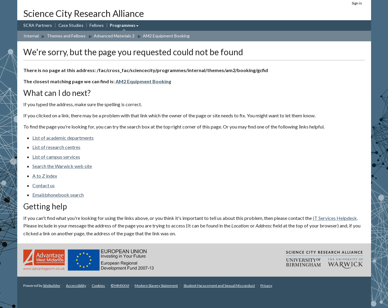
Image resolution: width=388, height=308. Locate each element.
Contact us (43, 185)
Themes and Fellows (66, 35)
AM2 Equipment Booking (166, 35)
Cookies (98, 285)
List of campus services (56, 157)
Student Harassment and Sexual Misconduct (219, 285)
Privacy (266, 285)
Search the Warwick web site (62, 166)
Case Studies (70, 25)
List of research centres (56, 147)
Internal (31, 35)
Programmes (122, 25)
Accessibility (76, 285)
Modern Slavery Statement (156, 285)
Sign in (357, 3)
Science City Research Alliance (83, 13)
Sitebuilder (51, 285)
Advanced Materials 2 (114, 35)
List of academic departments (63, 138)
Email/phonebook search (58, 195)
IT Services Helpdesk (335, 218)
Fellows (97, 25)
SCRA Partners (37, 25)
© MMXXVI (120, 285)
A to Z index (44, 176)
